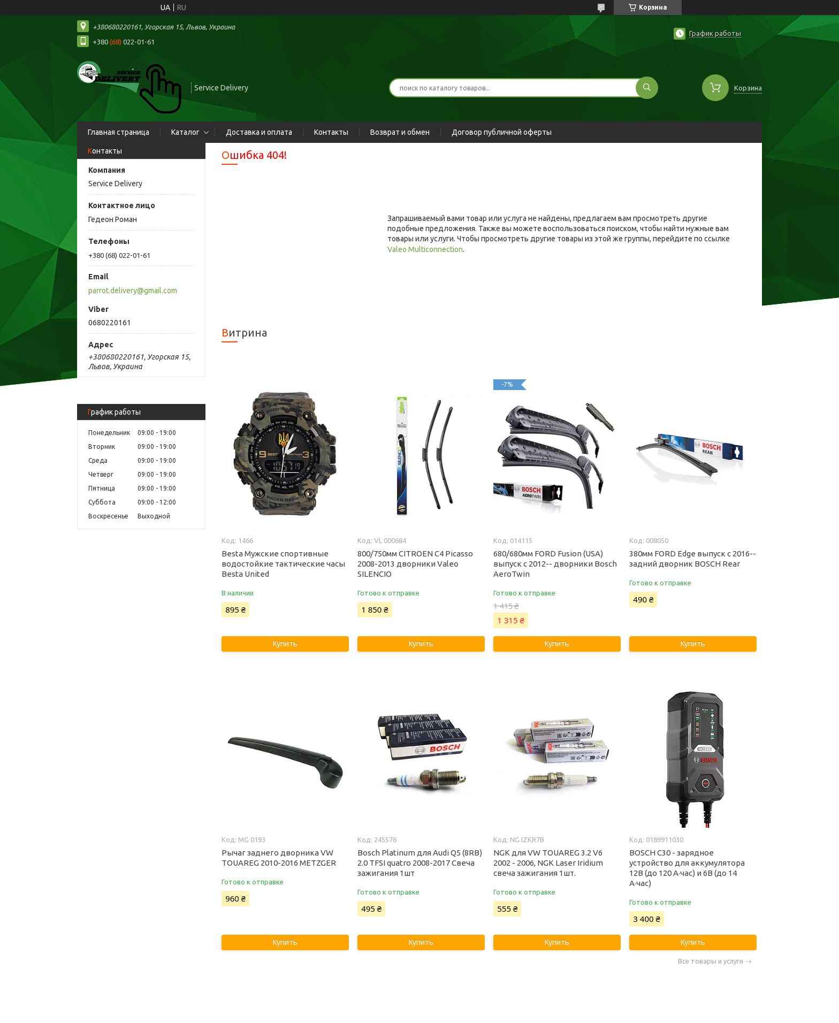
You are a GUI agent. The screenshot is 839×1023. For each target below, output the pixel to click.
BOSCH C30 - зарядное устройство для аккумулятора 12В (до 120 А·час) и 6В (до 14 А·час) (687, 868)
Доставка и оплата (259, 132)
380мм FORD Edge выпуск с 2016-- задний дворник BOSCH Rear (692, 558)
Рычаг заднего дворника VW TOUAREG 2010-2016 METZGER (279, 857)
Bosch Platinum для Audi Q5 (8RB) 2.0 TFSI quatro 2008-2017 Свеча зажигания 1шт (419, 862)
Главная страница (118, 132)
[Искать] (647, 88)
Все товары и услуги (710, 961)
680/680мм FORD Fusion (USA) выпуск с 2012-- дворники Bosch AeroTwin (555, 563)
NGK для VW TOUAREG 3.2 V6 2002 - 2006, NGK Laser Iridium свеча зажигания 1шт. (548, 862)
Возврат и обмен (400, 132)
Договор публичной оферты (502, 132)
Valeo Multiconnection (425, 249)
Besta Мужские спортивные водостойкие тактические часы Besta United (283, 563)
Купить (285, 643)
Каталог (185, 132)
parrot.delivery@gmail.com (132, 290)
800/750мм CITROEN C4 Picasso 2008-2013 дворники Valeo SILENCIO (415, 563)
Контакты (331, 132)
